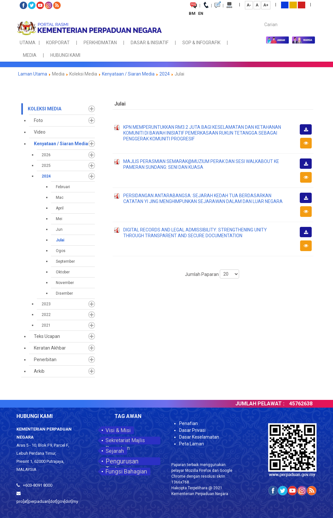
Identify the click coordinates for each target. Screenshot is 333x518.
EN (200, 13)
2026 (46, 155)
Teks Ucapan (47, 336)
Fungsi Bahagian (126, 471)
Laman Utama (32, 73)
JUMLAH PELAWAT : (265, 404)
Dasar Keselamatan (199, 437)
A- (249, 5)
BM (193, 13)
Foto (38, 120)
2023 (46, 304)
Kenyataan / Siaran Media (128, 73)
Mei (59, 219)
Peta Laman (191, 443)
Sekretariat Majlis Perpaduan (125, 440)
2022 (46, 314)
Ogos (61, 251)
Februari (63, 187)
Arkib (39, 371)
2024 (164, 73)
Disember (64, 293)
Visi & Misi (118, 430)
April (60, 208)
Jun (59, 229)
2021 (46, 325)
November (65, 282)
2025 (46, 165)
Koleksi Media (44, 108)
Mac (60, 197)
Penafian (188, 423)
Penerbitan (45, 359)
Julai (60, 240)
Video (39, 132)
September (65, 261)
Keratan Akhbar (50, 347)
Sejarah (115, 451)
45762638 (306, 404)
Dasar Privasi (192, 430)
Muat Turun (308, 134)
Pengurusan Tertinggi (122, 461)
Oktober (63, 272)
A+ (265, 5)
